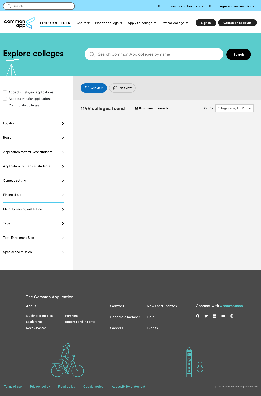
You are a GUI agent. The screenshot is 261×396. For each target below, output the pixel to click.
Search (238, 54)
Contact (117, 305)
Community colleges (24, 105)
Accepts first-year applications (31, 92)
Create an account (237, 23)
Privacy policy (40, 386)
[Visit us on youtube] (223, 315)
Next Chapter (36, 328)
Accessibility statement (128, 386)
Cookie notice (93, 386)
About (81, 23)
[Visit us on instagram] (232, 315)
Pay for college (172, 23)
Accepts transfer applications (30, 99)
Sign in (206, 23)
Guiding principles (39, 315)
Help (150, 317)
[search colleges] (154, 54)
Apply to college (140, 23)
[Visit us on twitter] (206, 315)
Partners (71, 315)
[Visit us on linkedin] (215, 315)
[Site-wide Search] (39, 6)
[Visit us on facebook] (197, 315)
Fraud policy (66, 386)
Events (152, 328)
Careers (116, 328)
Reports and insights (80, 321)
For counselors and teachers (179, 6)
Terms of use (13, 386)
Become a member (125, 317)
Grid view (94, 88)
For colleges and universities (230, 6)
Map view (122, 88)
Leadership (34, 321)
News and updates (162, 305)
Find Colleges (55, 23)
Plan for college (107, 23)
